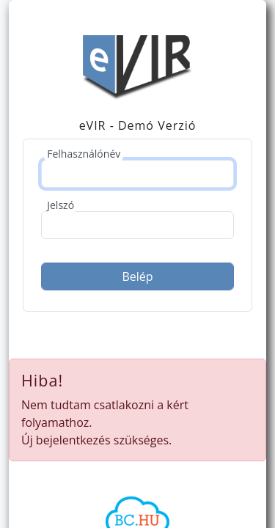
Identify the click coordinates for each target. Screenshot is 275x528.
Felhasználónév (83, 154)
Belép (137, 276)
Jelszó (60, 205)
